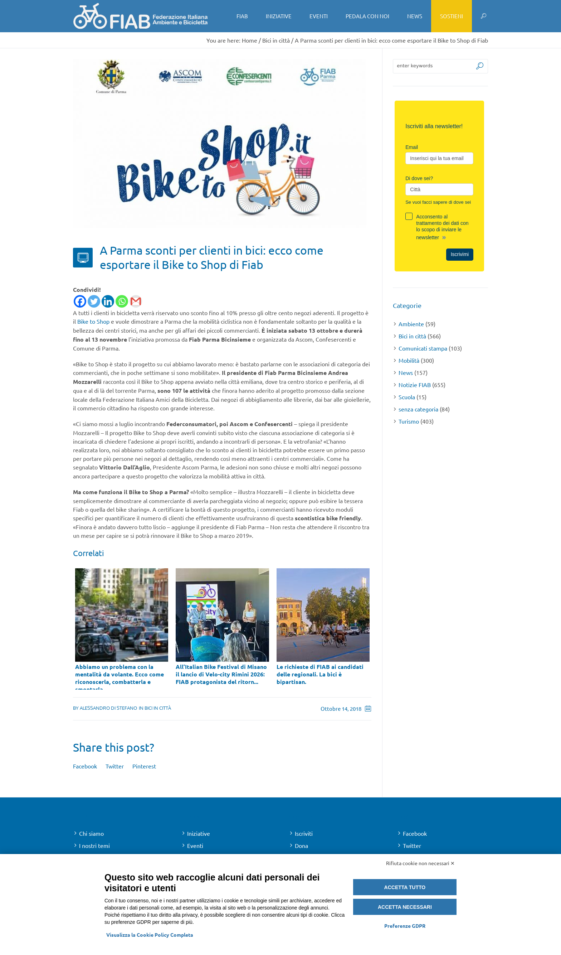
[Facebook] (80, 301)
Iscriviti (304, 833)
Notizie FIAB (415, 384)
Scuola (407, 396)
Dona (301, 845)
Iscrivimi (460, 254)
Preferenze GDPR (404, 925)
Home (249, 40)
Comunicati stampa (423, 348)
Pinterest (144, 766)
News (406, 372)
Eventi (195, 845)
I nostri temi (94, 845)
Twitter (115, 766)
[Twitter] (94, 301)
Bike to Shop (93, 321)
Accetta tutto (405, 887)
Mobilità (409, 360)
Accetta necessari (405, 907)
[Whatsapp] (122, 301)
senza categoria (418, 409)
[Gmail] (136, 301)
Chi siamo (91, 833)
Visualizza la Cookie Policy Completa (149, 934)
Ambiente (411, 323)
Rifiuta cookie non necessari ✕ (420, 863)
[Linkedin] (108, 301)
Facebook (85, 766)
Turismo (409, 421)
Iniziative (198, 833)
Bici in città (276, 40)
